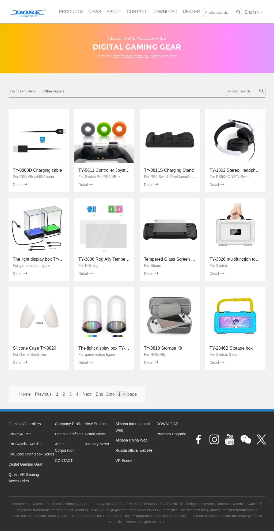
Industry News (97, 444)
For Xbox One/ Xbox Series (31, 454)
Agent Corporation (64, 447)
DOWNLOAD (165, 11)
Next (87, 394)
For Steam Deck (22, 91)
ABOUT (114, 11)
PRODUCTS (71, 11)
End (99, 394)
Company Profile (69, 424)
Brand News (95, 434)
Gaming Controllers (25, 424)
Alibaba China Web (132, 440)
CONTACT (137, 11)
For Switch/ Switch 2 (26, 444)
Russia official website (134, 450)
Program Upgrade (171, 434)
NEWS (95, 11)
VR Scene (124, 460)
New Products (96, 424)
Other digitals (53, 91)
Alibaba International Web (133, 427)
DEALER (192, 11)
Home (25, 394)
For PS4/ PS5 (20, 434)
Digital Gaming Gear (26, 464)
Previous (43, 394)
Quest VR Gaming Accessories (24, 477)
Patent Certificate (69, 434)
